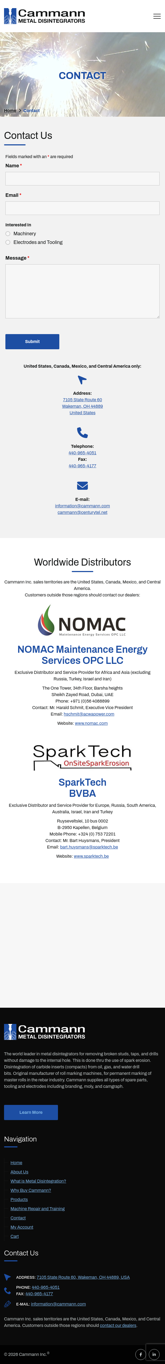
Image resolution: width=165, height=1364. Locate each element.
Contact (18, 1218)
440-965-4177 (82, 466)
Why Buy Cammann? (31, 1190)
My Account (22, 1227)
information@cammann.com (82, 506)
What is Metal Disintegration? (38, 1181)
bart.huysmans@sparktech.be (89, 847)
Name (13, 165)
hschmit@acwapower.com (89, 714)
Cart (15, 1236)
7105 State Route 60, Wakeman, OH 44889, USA (83, 1277)
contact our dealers (118, 1325)
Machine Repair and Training (38, 1208)
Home (16, 1162)
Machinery (24, 233)
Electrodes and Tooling (38, 242)
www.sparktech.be (91, 856)
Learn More (31, 1112)
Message (17, 258)
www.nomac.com (91, 723)
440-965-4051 (46, 1287)
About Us (19, 1172)
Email (13, 195)
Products (19, 1199)
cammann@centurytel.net (83, 512)
